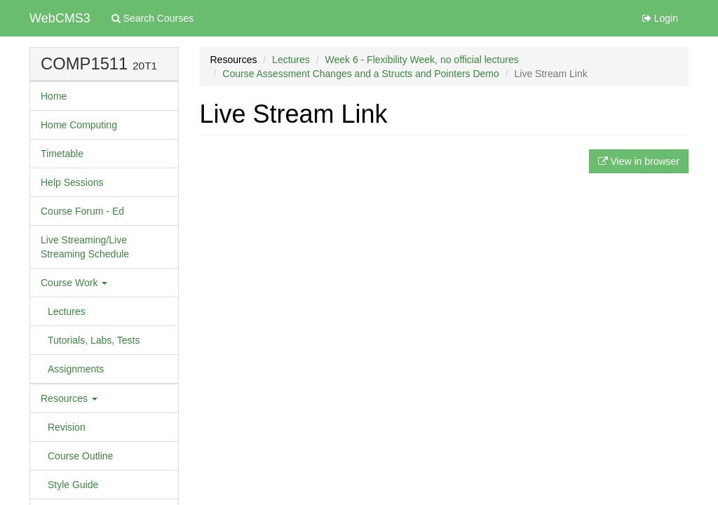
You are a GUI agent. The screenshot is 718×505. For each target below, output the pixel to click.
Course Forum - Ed (82, 211)
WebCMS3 (59, 18)
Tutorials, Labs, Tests (94, 340)
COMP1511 (84, 63)
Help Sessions (72, 182)
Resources (69, 398)
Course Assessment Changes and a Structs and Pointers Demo (360, 73)
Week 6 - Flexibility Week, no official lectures (421, 59)
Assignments (76, 369)
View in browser (638, 161)
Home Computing (79, 124)
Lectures (67, 311)
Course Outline (80, 456)
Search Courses (152, 18)
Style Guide (73, 484)
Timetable (62, 153)
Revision (67, 427)
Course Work (74, 282)
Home (54, 96)
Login (660, 18)
